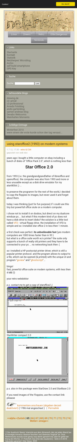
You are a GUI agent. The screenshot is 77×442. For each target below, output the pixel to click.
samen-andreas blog (17, 111)
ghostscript (37, 259)
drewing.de (13, 97)
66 (32, 417)
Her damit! (65, 3)
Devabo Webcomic (17, 114)
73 (64, 417)
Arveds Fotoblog (15, 105)
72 (59, 417)
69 (46, 417)
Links (10, 47)
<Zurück (20, 417)
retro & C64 (26, 149)
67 (37, 417)
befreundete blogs (17, 92)
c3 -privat (12, 100)
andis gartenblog (16, 108)
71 (55, 417)
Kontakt (11, 54)
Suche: (11, 76)
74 (68, 417)
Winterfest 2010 (15, 129)
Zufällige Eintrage (17, 124)
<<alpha (11, 417)
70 (50, 417)
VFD (16, 222)
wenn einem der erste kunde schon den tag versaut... (34, 132)
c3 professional (15, 103)
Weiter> (34, 420)
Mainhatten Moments (18, 116)
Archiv (10, 62)
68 (41, 417)
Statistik (11, 57)
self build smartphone (18, 65)
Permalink (53, 407)
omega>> (43, 420)
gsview (20, 259)
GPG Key (11, 68)
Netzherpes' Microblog (19, 60)
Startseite (12, 52)
